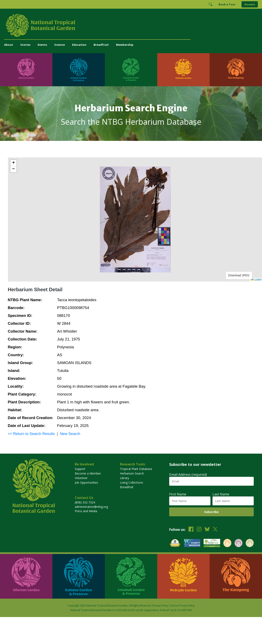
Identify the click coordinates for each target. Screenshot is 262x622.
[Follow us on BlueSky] (207, 530)
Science (59, 45)
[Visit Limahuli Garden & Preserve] (131, 69)
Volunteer (81, 478)
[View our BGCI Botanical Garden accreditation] (227, 543)
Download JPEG (239, 275)
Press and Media (86, 511)
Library (124, 478)
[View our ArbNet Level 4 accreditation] (212, 543)
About (8, 45)
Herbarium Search (132, 473)
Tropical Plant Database (136, 469)
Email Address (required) (188, 474)
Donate (249, 4)
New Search (70, 434)
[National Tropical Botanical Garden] (131, 25)
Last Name (220, 494)
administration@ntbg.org (91, 507)
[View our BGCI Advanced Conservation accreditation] (250, 543)
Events (42, 45)
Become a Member (88, 473)
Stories (25, 45)
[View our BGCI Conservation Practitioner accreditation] (238, 543)
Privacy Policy (160, 605)
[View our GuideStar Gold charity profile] (175, 543)
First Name (177, 494)
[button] (13, 163)
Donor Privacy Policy (183, 605)
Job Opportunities (86, 482)
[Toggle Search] (210, 4)
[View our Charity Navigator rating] (192, 543)
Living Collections (131, 482)
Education (79, 45)
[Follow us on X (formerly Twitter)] (215, 530)
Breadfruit (101, 45)
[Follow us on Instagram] (199, 530)
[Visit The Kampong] (236, 69)
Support (80, 469)
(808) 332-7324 (85, 502)
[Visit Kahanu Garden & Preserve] (78, 69)
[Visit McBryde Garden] (183, 69)
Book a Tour (227, 4)
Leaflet (256, 279)
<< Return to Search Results (31, 434)
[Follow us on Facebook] (190, 530)
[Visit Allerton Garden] (26, 69)
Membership (124, 45)
